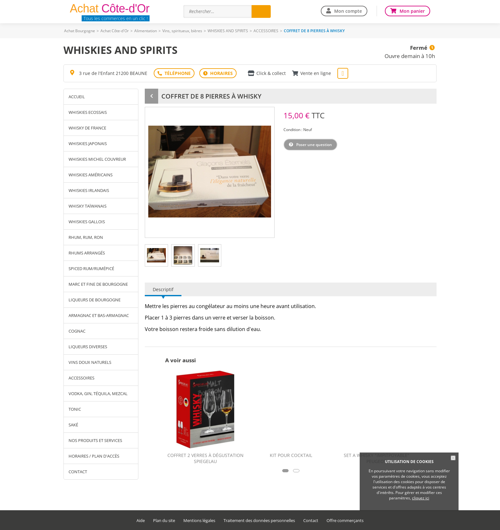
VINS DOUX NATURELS (90, 362)
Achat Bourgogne (79, 30)
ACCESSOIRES (266, 30)
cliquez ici (420, 498)
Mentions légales (199, 520)
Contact (78, 472)
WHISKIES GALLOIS (87, 222)
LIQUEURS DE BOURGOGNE (95, 300)
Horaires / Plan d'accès (94, 456)
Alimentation (145, 30)
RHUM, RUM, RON (86, 237)
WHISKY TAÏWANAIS (88, 206)
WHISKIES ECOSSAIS (88, 112)
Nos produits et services (95, 440)
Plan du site (164, 520)
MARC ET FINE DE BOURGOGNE (98, 284)
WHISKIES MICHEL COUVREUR (97, 159)
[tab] (156, 255)
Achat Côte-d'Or (114, 30)
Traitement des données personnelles (259, 520)
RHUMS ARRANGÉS (87, 253)
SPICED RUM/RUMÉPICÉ (91, 268)
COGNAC (77, 331)
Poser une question (314, 144)
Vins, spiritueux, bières (182, 30)
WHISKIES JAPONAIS (88, 143)
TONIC (75, 409)
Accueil (77, 96)
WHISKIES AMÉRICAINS (91, 175)
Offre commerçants (345, 520)
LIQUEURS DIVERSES (88, 347)
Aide (140, 520)
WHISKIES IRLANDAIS (89, 190)
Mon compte (348, 11)
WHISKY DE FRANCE (87, 128)
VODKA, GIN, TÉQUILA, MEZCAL (98, 393)
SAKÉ (73, 425)
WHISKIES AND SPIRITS (228, 30)
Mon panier (412, 11)
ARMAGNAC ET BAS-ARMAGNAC (99, 315)
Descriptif (163, 289)
